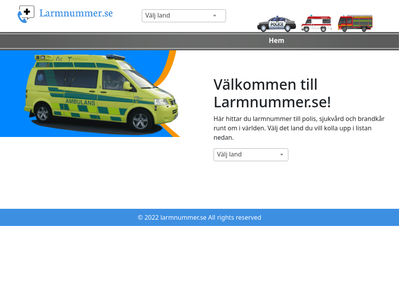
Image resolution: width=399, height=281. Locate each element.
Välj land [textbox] (157, 15)
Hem (276, 40)
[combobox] (184, 15)
